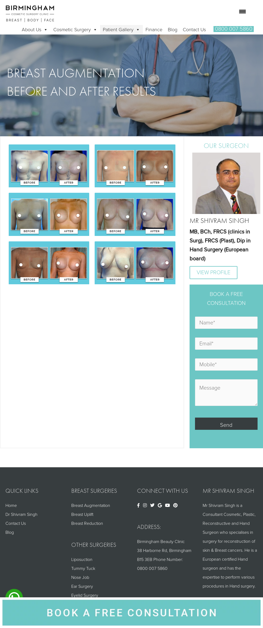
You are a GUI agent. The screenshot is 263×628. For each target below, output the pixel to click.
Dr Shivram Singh (21, 514)
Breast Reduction (87, 523)
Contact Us (194, 30)
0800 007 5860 (152, 568)
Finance (154, 30)
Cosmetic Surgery (75, 30)
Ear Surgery (82, 586)
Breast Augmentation (90, 505)
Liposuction (81, 559)
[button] (234, 29)
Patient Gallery (121, 30)
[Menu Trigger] (242, 11)
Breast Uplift (82, 514)
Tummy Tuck (83, 568)
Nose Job (80, 577)
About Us (35, 30)
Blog (172, 30)
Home (11, 505)
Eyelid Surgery (84, 595)
